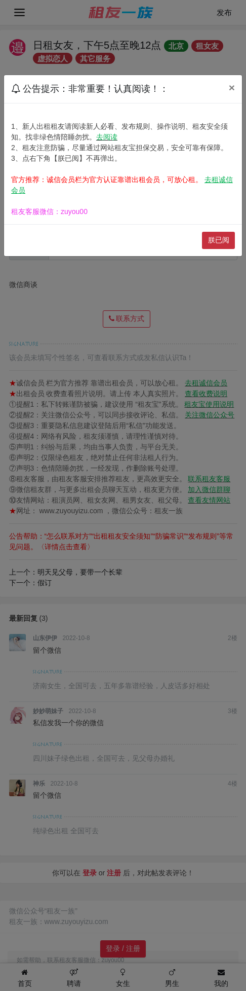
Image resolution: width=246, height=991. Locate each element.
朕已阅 (218, 240)
